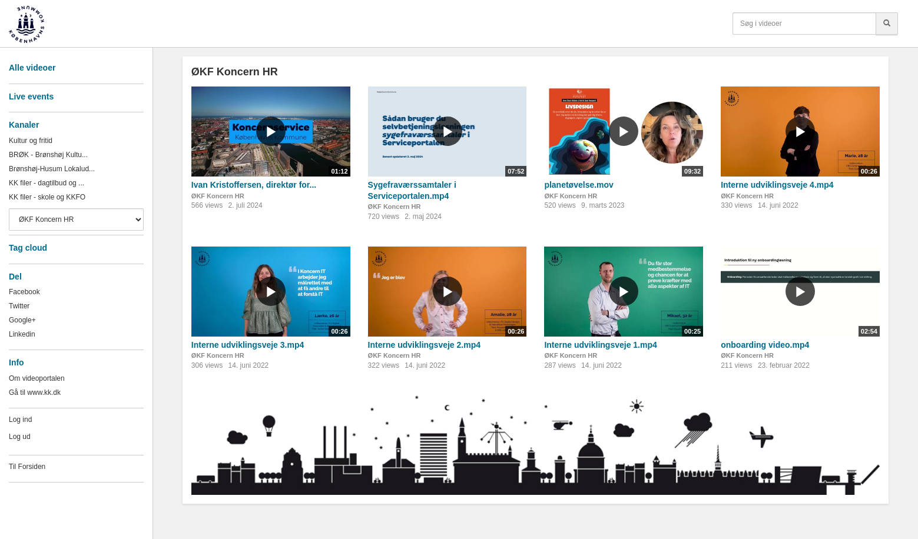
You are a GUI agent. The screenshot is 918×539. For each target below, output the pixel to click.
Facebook (24, 292)
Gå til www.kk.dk (35, 392)
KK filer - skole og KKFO (47, 197)
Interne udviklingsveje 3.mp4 (247, 345)
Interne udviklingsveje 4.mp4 (777, 184)
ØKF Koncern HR (217, 195)
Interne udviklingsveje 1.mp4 (600, 345)
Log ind (20, 419)
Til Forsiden (27, 467)
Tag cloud (28, 247)
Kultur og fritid (30, 141)
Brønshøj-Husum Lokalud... (52, 169)
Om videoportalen (37, 378)
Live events (31, 96)
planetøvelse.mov (579, 184)
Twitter (19, 306)
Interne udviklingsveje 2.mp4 (424, 345)
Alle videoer (32, 67)
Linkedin (22, 334)
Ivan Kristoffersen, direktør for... (253, 184)
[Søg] (887, 23)
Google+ (22, 320)
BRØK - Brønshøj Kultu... (48, 155)
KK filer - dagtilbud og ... (46, 183)
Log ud (20, 436)
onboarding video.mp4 (765, 345)
